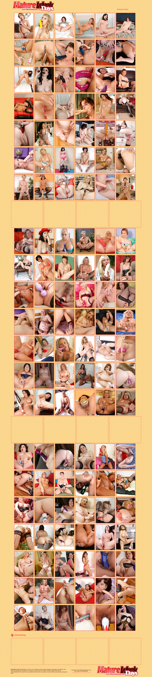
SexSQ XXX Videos (122, 9)
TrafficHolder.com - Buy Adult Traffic (81, 672)
